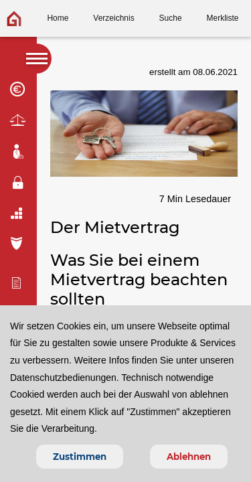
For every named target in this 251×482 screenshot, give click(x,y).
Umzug (18, 213)
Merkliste (222, 18)
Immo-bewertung (18, 282)
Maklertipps (18, 152)
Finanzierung (18, 89)
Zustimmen (79, 456)
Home (57, 18)
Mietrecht (18, 121)
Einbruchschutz (18, 183)
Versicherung (18, 243)
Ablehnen (189, 456)
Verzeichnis (113, 18)
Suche (170, 18)
